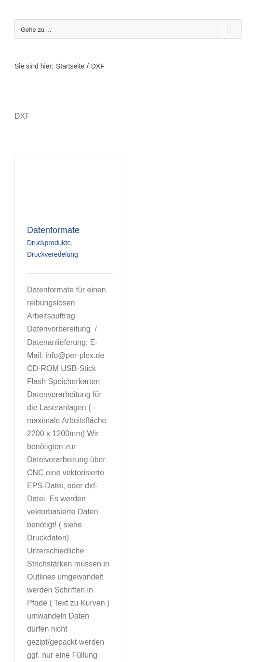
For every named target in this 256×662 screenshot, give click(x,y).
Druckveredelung (52, 254)
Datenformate (53, 230)
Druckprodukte (49, 243)
